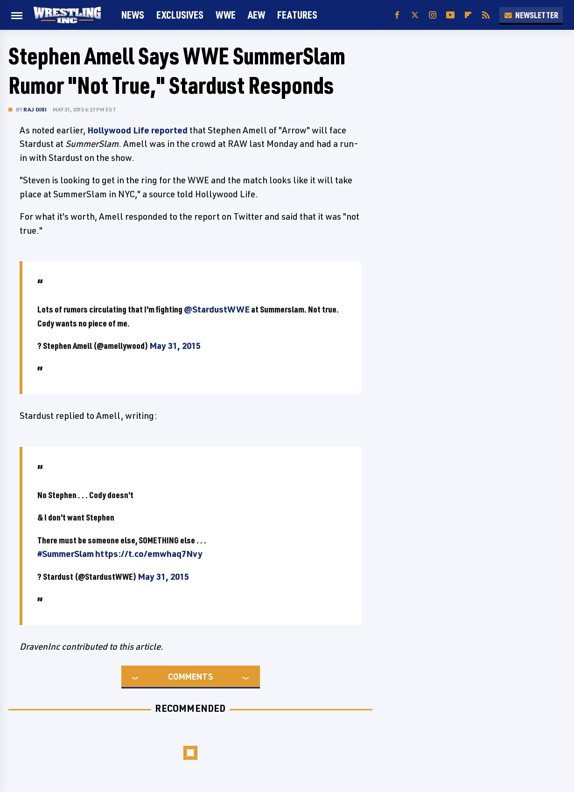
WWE (226, 14)
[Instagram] (432, 15)
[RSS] (486, 15)
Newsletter (531, 15)
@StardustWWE (217, 309)
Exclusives (179, 14)
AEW (256, 14)
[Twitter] (415, 15)
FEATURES (297, 14)
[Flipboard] (468, 15)
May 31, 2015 (175, 345)
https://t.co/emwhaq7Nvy (149, 553)
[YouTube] (450, 15)
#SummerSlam (65, 553)
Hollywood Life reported (137, 130)
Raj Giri (35, 109)
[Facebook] (397, 15)
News (132, 14)
